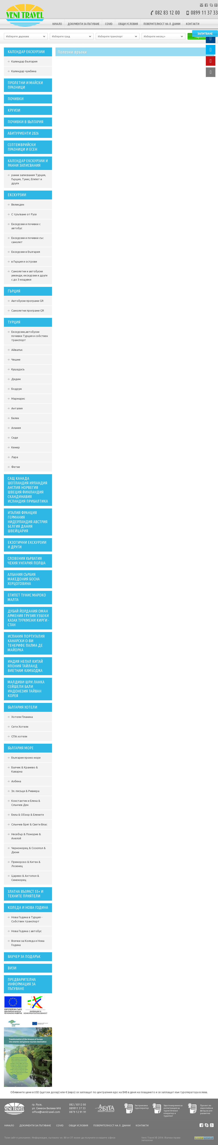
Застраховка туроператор (142, 1106)
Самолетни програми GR (27, 310)
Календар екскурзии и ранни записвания (28, 162)
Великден (17, 204)
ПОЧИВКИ (15, 98)
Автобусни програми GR (27, 300)
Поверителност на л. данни (162, 24)
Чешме (15, 359)
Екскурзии (17, 195)
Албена (16, 781)
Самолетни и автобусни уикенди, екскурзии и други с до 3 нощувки (29, 275)
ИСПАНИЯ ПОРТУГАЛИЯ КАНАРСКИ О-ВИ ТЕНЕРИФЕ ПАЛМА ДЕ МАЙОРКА (26, 643)
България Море (21, 748)
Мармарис (18, 398)
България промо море (26, 757)
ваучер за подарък (24, 956)
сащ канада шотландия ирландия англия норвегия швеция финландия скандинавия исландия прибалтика (28, 489)
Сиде (14, 437)
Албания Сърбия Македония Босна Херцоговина (24, 579)
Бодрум (16, 388)
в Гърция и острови (24, 261)
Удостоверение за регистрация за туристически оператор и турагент (173, 1110)
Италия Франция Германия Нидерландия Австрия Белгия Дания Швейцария (27, 521)
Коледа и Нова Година (28, 907)
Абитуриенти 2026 (23, 133)
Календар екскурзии (26, 51)
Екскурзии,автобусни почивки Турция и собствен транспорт (29, 335)
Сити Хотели (19, 726)
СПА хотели (19, 736)
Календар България (24, 61)
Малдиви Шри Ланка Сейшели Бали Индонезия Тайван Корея (26, 689)
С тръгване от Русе (24, 214)
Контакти (192, 24)
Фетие (15, 466)
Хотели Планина (22, 716)
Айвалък (17, 349)
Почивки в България (25, 121)
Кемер (15, 447)
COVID (108, 24)
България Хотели (22, 707)
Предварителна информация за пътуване (22, 984)
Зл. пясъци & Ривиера (25, 790)
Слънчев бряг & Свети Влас (29, 824)
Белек (15, 418)
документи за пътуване (83, 24)
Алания (16, 427)
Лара (14, 457)
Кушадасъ (18, 369)
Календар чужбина (23, 71)
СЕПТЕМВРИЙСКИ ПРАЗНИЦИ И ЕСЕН (22, 146)
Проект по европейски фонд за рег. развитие (206, 1109)
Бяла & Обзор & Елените (27, 814)
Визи (12, 968)
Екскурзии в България (25, 251)
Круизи (14, 110)
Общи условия (128, 24)
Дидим (16, 379)
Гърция (14, 291)
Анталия (17, 408)
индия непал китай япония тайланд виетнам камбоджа (25, 666)
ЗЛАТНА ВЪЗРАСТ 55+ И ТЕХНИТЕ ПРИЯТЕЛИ (25, 893)
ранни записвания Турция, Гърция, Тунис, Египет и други (28, 179)
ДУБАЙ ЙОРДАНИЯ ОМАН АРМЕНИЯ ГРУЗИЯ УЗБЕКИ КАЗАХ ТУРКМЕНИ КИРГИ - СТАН (28, 618)
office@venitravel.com (46, 1112)
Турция (14, 322)
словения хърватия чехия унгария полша (26, 560)
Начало (57, 24)
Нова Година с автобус (26, 931)
